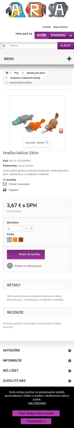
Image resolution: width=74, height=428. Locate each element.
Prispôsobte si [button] (36, 421)
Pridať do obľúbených (28, 265)
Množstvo (13, 222)
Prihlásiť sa (24, 34)
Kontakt (47, 27)
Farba (11, 234)
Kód (5, 160)
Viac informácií (37, 403)
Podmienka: (10, 165)
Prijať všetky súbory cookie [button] (36, 413)
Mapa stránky (60, 27)
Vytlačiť (13, 190)
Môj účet (11, 370)
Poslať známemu (19, 184)
